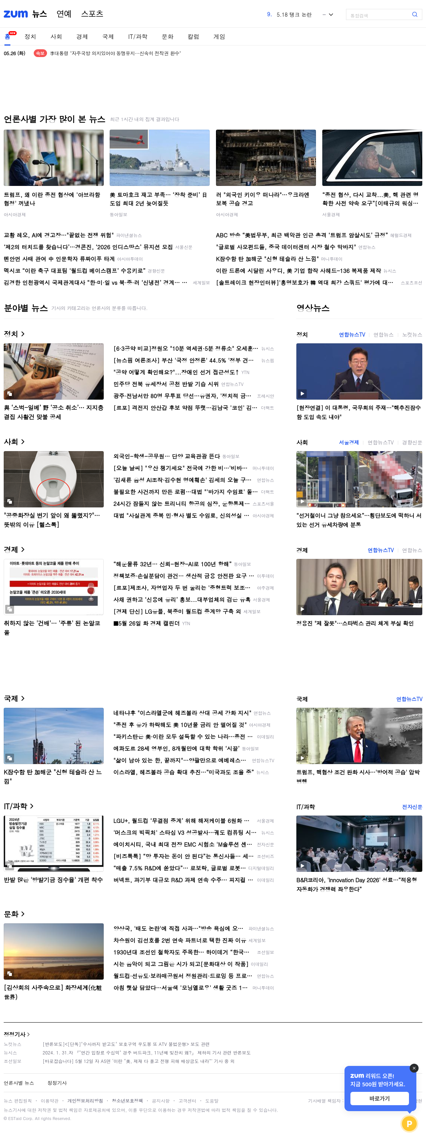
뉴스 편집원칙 (18, 1100)
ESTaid (14, 1118)
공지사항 (161, 1100)
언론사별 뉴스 (19, 1082)
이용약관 (50, 1100)
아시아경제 (15, 214)
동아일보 (118, 214)
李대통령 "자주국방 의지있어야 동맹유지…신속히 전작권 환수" (115, 53)
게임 (219, 36)
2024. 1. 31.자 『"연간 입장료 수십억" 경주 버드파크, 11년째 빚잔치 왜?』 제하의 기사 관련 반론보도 (147, 1052)
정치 (30, 36)
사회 (56, 36)
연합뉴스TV (352, 334)
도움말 (212, 1100)
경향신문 (412, 442)
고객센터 (187, 1100)
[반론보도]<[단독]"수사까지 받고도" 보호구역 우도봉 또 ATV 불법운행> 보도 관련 (126, 1044)
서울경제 (331, 214)
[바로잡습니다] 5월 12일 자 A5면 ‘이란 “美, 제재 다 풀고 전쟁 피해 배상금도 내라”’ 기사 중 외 (139, 1061)
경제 (82, 36)
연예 (64, 14)
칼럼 (193, 36)
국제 (108, 36)
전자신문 (412, 806)
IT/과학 (137, 36)
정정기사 (14, 1034)
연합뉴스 (383, 334)
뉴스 (39, 14)
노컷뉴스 (412, 334)
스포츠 (92, 14)
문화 (167, 36)
